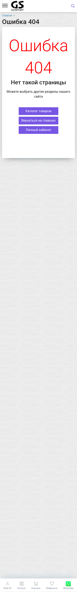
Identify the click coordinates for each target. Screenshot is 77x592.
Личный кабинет (38, 130)
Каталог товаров (39, 111)
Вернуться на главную (38, 120)
